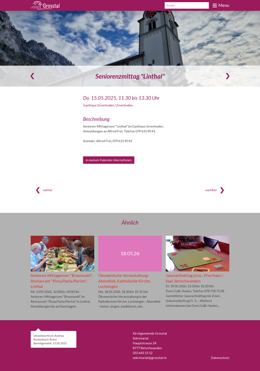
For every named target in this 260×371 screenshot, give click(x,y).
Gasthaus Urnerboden (108, 105)
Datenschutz (220, 358)
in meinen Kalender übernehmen (109, 160)
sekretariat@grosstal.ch (150, 358)
